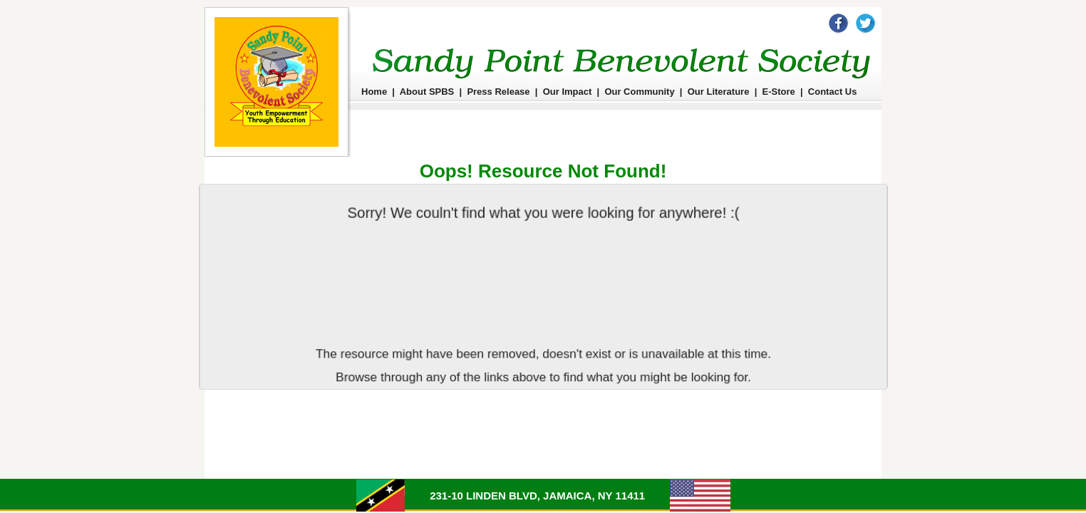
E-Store (778, 91)
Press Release (498, 91)
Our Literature (719, 91)
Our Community (639, 91)
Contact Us (832, 91)
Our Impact (567, 91)
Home (374, 91)
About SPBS (427, 91)
